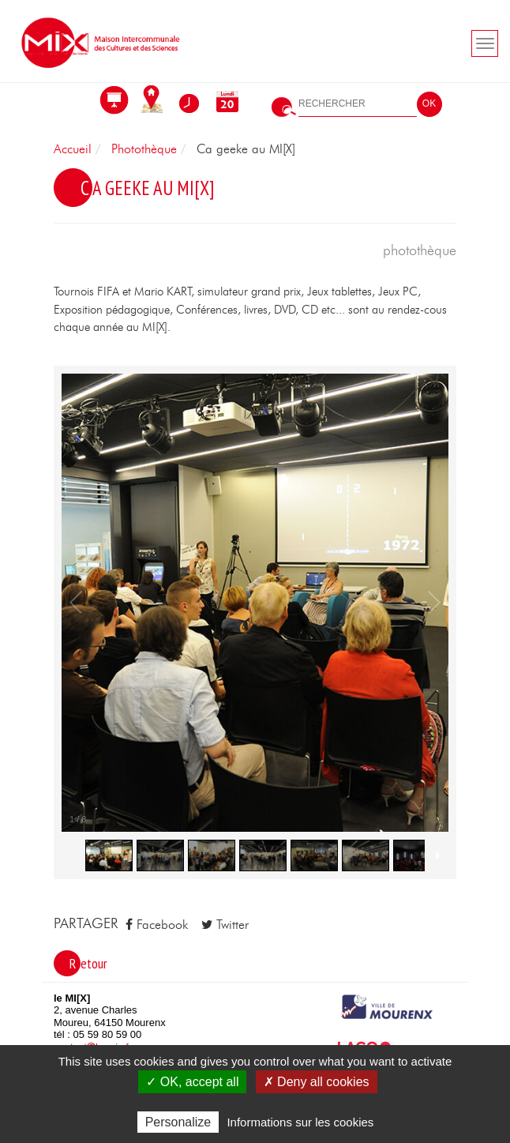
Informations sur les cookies (300, 1122)
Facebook (157, 925)
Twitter (225, 925)
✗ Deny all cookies (316, 1081)
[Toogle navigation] (484, 43)
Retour (88, 963)
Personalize (178, 1122)
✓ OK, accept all (192, 1081)
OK (429, 103)
